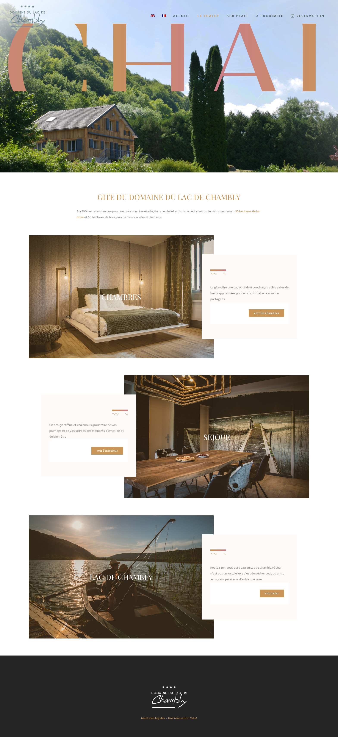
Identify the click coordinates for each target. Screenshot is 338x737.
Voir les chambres (266, 313)
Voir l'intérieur (107, 450)
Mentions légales (153, 718)
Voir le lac (272, 593)
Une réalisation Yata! (182, 718)
